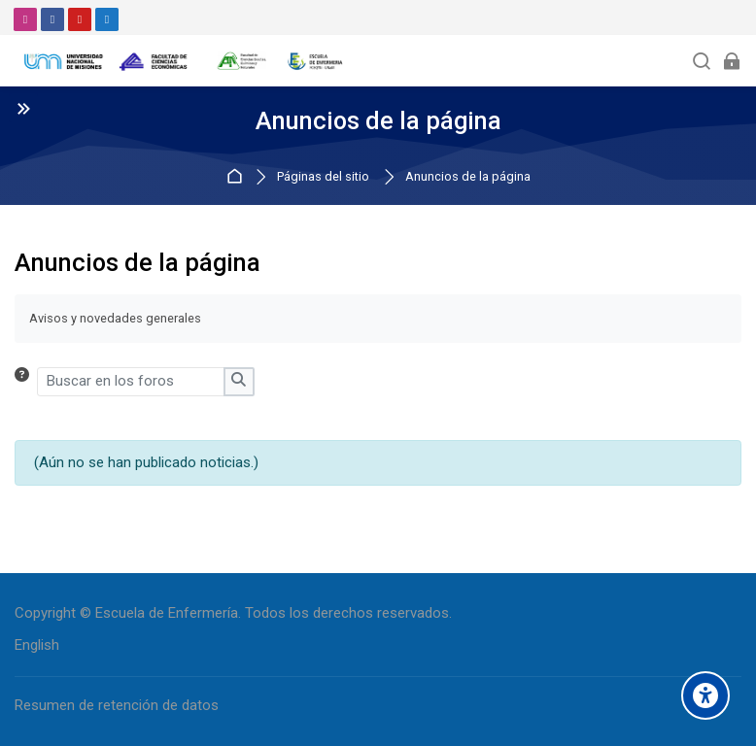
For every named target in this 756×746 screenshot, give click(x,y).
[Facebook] (52, 19)
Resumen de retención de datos (117, 705)
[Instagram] (25, 19)
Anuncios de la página (468, 177)
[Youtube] (79, 19)
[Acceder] (731, 61)
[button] (26, 381)
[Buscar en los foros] (130, 381)
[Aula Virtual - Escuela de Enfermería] (184, 61)
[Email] (107, 19)
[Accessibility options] (705, 695)
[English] (37, 645)
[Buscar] (702, 61)
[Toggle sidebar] (23, 107)
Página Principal (237, 177)
